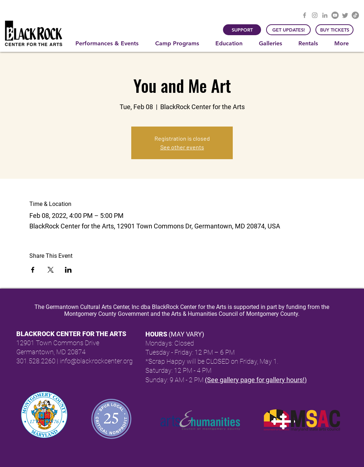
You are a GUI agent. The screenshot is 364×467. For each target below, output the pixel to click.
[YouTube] (335, 15)
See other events (182, 147)
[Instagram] (314, 15)
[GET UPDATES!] (288, 29)
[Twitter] (345, 15)
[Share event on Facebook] (32, 270)
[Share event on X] (50, 270)
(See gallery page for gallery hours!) (256, 380)
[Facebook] (304, 15)
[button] (110, 43)
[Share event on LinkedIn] (68, 270)
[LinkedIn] (324, 15)
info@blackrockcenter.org (96, 361)
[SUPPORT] (242, 29)
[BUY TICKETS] (334, 29)
